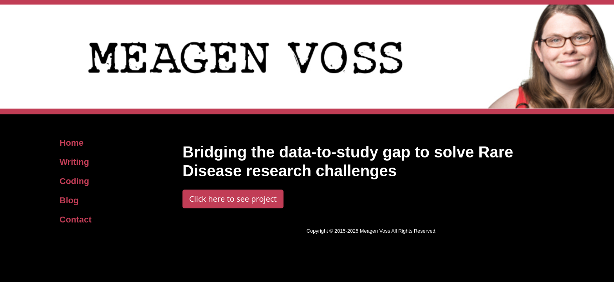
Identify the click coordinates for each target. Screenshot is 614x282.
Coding (74, 181)
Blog (69, 200)
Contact (76, 219)
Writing (74, 162)
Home (71, 143)
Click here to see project (233, 198)
